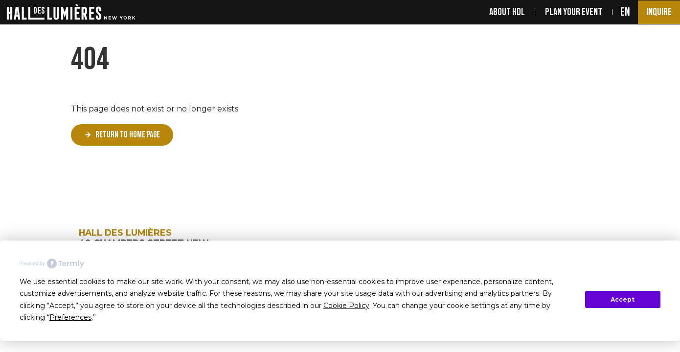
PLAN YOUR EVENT (573, 12)
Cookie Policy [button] (346, 305)
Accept (623, 299)
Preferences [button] (70, 317)
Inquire (659, 12)
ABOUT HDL (507, 12)
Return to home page (127, 135)
